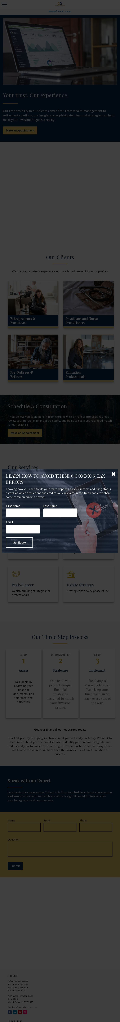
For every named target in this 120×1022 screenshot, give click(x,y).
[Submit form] (19, 542)
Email (9, 522)
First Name (13, 506)
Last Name (50, 506)
